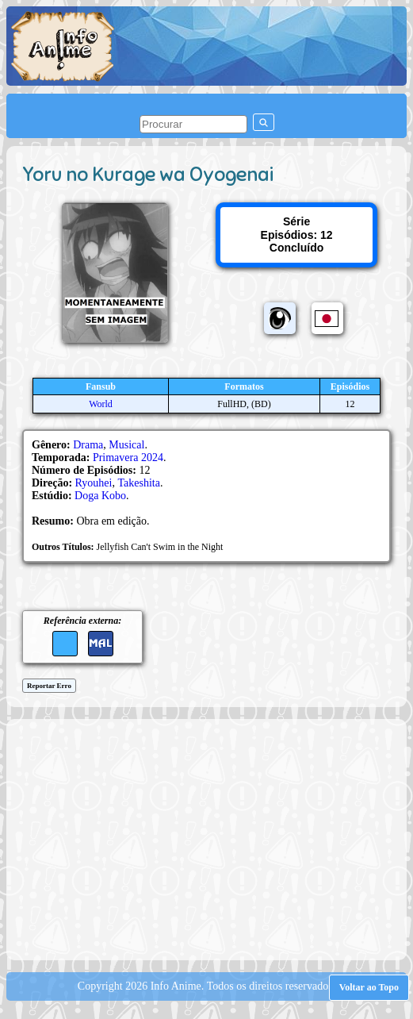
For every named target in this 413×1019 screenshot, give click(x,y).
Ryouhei (94, 483)
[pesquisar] (193, 124)
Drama (88, 445)
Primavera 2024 (128, 457)
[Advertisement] (213, 838)
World (101, 404)
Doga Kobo (100, 496)
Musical (126, 445)
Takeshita (138, 483)
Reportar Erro (49, 686)
